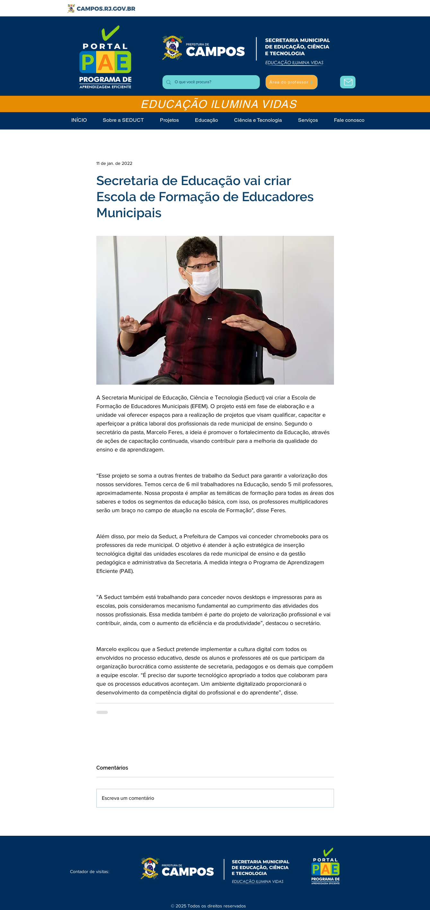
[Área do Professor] (347, 82)
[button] (308, 120)
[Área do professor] (292, 82)
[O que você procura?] (210, 82)
